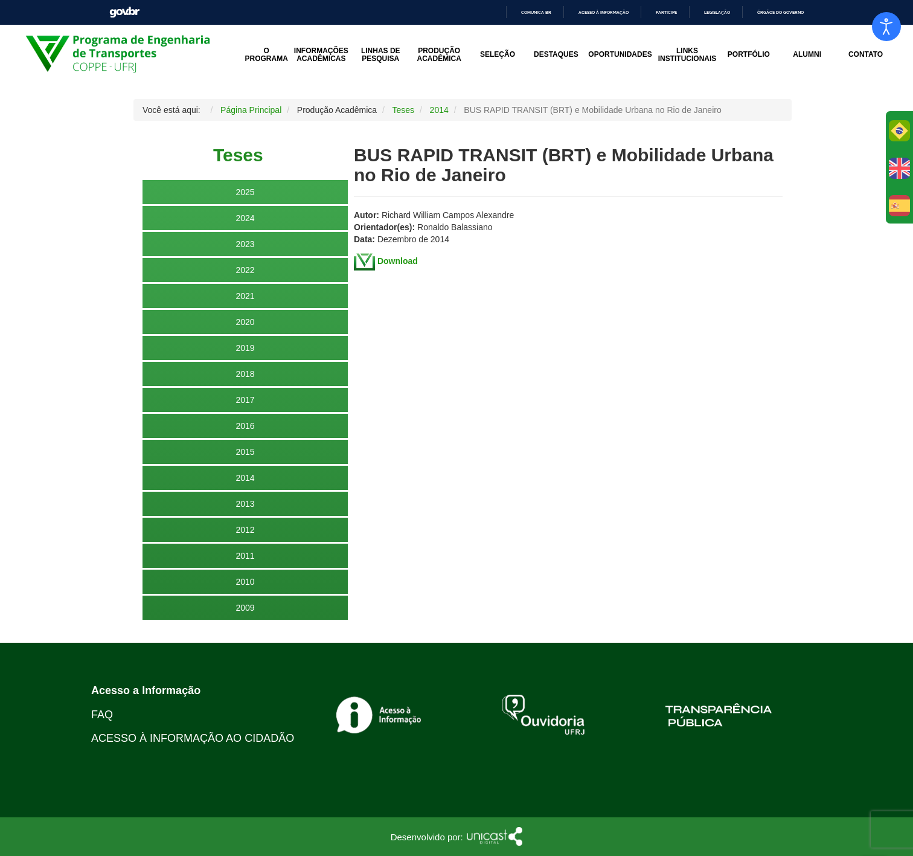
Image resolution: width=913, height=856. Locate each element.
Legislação (717, 12)
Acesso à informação (603, 12)
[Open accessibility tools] (886, 26)
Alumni (807, 55)
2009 (244, 608)
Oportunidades (620, 55)
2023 (244, 244)
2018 (244, 374)
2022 (244, 270)
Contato (865, 55)
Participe (666, 12)
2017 (244, 400)
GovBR (124, 12)
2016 (244, 426)
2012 (244, 530)
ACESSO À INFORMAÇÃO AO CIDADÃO (192, 738)
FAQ (102, 715)
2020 (244, 322)
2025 (244, 192)
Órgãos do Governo (780, 12)
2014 (244, 478)
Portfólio (749, 55)
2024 (244, 218)
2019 (244, 348)
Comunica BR (536, 12)
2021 (244, 296)
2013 (244, 504)
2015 (244, 452)
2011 (244, 556)
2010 (244, 582)
